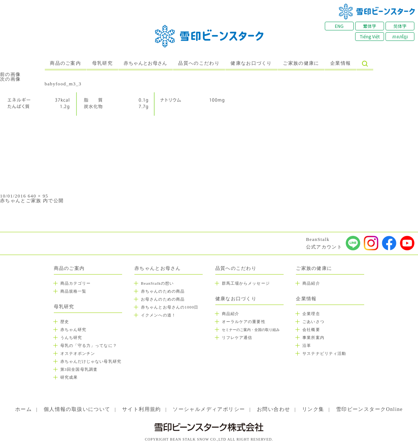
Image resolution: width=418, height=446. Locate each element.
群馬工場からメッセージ (246, 283)
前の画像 (10, 74)
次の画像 (10, 79)
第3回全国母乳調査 (79, 369)
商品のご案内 (65, 63)
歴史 (64, 321)
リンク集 (313, 409)
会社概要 (311, 329)
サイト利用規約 (141, 409)
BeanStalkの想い (157, 283)
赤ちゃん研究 (73, 329)
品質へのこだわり (198, 63)
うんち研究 (71, 337)
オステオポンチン (77, 353)
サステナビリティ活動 (324, 353)
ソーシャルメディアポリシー (209, 409)
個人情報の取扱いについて (77, 409)
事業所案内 (313, 337)
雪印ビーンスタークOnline (369, 409)
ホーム (23, 409)
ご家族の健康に (301, 63)
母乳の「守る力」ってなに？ (88, 345)
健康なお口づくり (251, 63)
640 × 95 (38, 196)
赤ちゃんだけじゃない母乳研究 (90, 361)
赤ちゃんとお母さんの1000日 (170, 307)
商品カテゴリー (75, 283)
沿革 (306, 345)
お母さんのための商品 (163, 299)
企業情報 (340, 63)
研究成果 (69, 377)
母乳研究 (102, 63)
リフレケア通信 (237, 337)
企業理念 (311, 313)
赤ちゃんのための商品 (163, 291)
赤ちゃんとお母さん (145, 63)
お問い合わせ (273, 409)
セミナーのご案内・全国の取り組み (251, 330)
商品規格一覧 (73, 291)
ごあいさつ (313, 321)
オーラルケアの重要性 (244, 321)
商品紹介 (230, 313)
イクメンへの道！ (158, 315)
